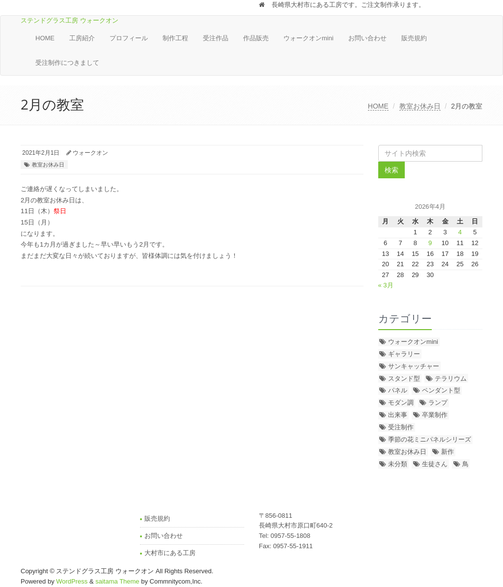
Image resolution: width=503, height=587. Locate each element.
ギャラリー (404, 354)
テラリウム (451, 378)
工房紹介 (82, 38)
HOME (45, 38)
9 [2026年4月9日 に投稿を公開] (430, 243)
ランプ (437, 402)
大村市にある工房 (170, 553)
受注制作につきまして (67, 62)
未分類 (397, 464)
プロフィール (129, 38)
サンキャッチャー (413, 366)
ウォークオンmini (308, 38)
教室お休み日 (420, 106)
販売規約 (414, 38)
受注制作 (401, 427)
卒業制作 (434, 415)
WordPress (71, 581)
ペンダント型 (441, 390)
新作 (447, 451)
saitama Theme (117, 581)
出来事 (397, 415)
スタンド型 (404, 378)
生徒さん (434, 464)
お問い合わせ (367, 38)
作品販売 (256, 38)
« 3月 (385, 285)
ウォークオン (90, 152)
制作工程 (175, 38)
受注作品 (215, 38)
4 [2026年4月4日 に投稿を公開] (460, 232)
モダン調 (401, 402)
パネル (397, 390)
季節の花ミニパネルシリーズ (429, 439)
